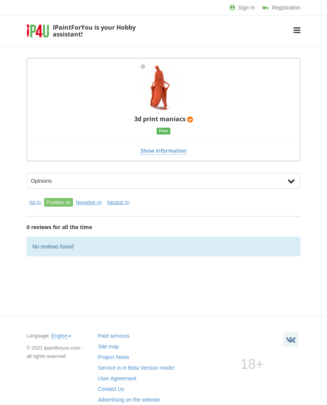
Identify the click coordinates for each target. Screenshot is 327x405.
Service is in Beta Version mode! (136, 368)
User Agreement (117, 378)
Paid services (114, 336)
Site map (108, 346)
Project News (113, 357)
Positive (59, 202)
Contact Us (111, 389)
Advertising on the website (129, 400)
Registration (281, 8)
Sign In (242, 8)
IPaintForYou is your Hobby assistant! (94, 31)
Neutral (118, 202)
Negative (89, 202)
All (35, 202)
